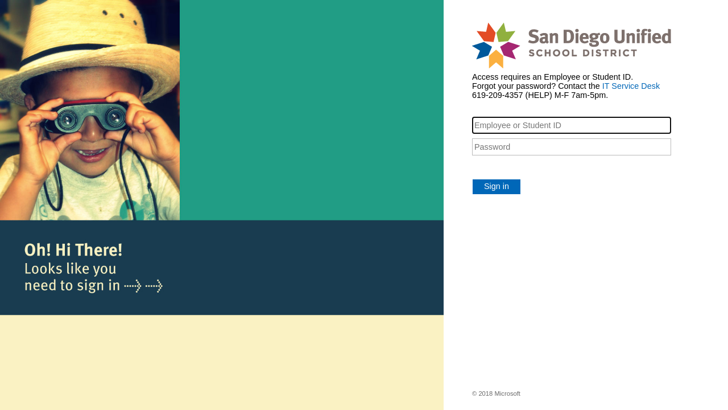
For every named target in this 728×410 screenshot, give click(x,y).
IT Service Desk (631, 86)
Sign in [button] (496, 186)
